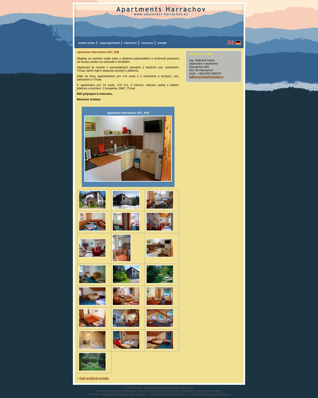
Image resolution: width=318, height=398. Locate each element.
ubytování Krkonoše (151, 390)
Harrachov (131, 43)
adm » (218, 390)
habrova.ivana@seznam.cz (206, 76)
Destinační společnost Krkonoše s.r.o (168, 387)
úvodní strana (87, 43)
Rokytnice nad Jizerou (197, 390)
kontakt (162, 43)
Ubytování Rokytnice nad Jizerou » (124, 394)
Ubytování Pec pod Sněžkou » (210, 394)
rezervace (147, 43)
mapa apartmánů (110, 43)
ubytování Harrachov (121, 390)
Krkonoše (173, 390)
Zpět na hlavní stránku (94, 378)
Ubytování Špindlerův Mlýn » (169, 394)
